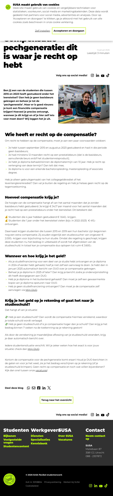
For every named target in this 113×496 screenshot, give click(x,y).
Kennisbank (39, 443)
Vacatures (65, 439)
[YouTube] (102, 75)
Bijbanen (9, 435)
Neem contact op (95, 437)
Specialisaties (40, 439)
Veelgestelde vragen (12, 441)
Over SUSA (65, 435)
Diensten (37, 435)
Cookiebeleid (32, 486)
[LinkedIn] (97, 75)
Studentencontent (16, 446)
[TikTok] (108, 75)
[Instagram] (92, 75)
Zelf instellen (42, 30)
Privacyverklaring (52, 482)
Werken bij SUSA (71, 482)
